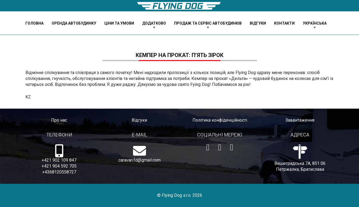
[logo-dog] (179, 6)
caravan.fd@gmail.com (139, 160)
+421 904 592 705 (59, 166)
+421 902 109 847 (59, 160)
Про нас (59, 120)
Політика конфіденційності (219, 120)
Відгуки (139, 120)
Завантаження (299, 120)
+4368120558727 (59, 172)
